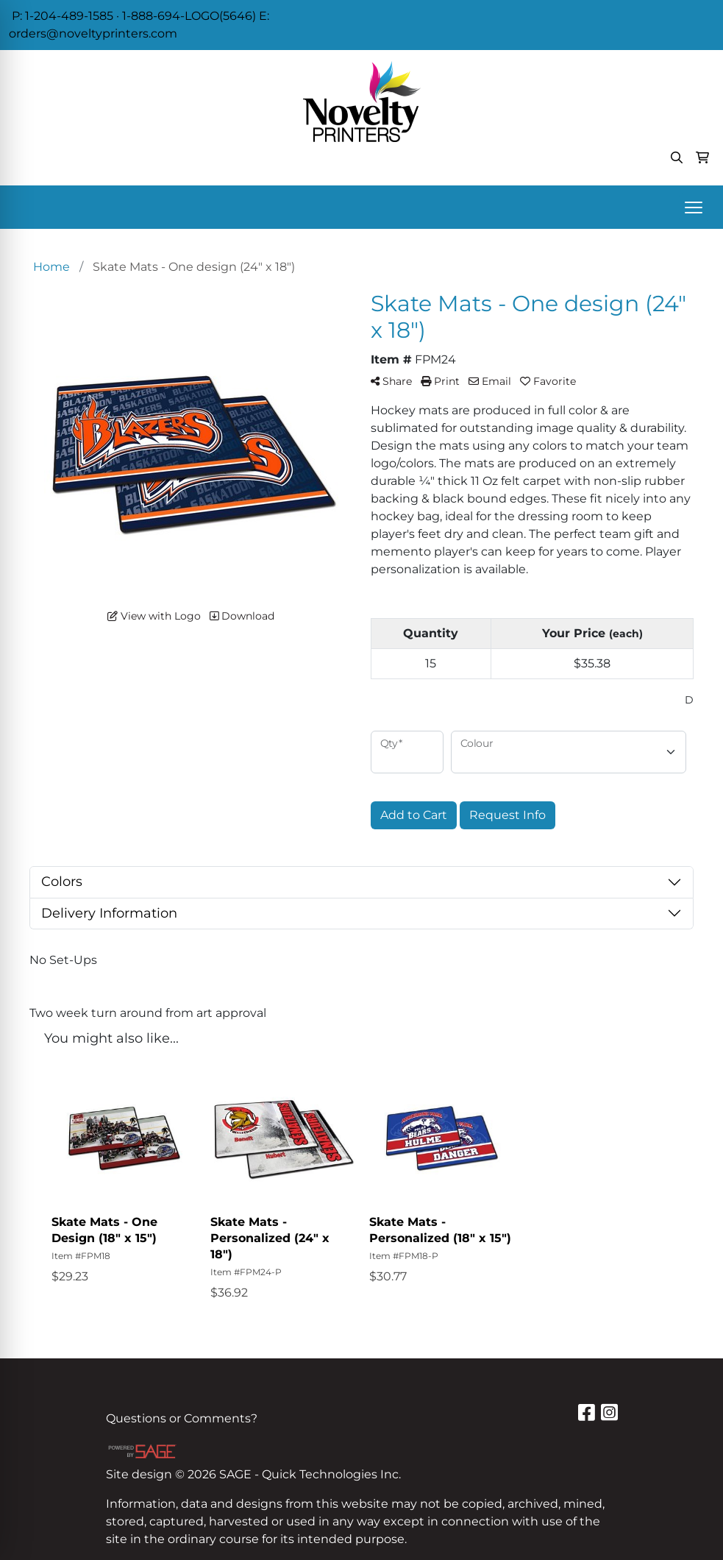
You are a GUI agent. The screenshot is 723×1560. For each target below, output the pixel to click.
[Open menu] (693, 207)
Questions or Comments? (181, 1418)
